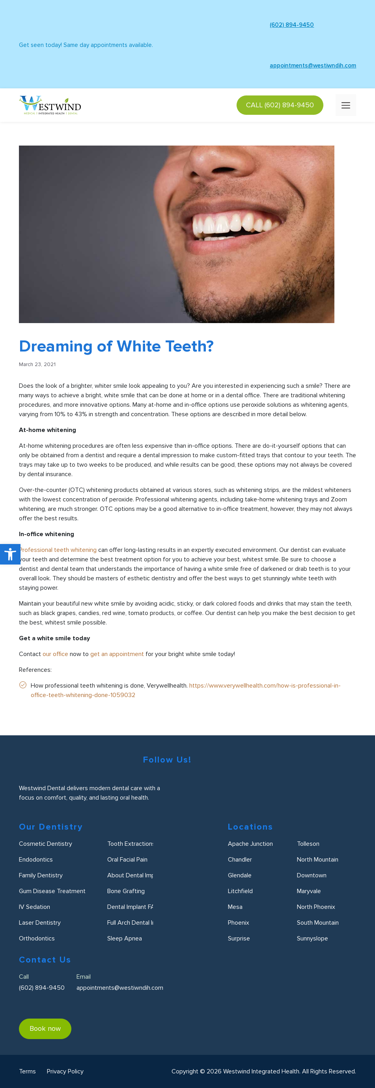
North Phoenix (316, 907)
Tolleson (308, 844)
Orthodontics (37, 938)
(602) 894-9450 (270, 25)
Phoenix (238, 923)
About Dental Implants (137, 875)
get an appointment (117, 654)
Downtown (311, 875)
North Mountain (317, 860)
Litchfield (240, 891)
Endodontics (36, 860)
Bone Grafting (126, 891)
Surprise (239, 938)
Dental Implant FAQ (133, 907)
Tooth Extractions (131, 844)
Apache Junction (250, 844)
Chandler (240, 860)
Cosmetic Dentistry (45, 844)
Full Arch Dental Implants (140, 923)
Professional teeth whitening (58, 550)
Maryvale (309, 891)
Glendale (240, 875)
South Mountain (318, 923)
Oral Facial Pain (127, 860)
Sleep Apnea (124, 938)
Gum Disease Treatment (52, 891)
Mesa (235, 907)
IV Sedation (34, 907)
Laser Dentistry (40, 923)
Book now (45, 1028)
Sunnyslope (312, 938)
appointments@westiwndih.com (291, 65)
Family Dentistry (41, 875)
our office (55, 654)
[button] (10, 554)
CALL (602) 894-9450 (280, 105)
